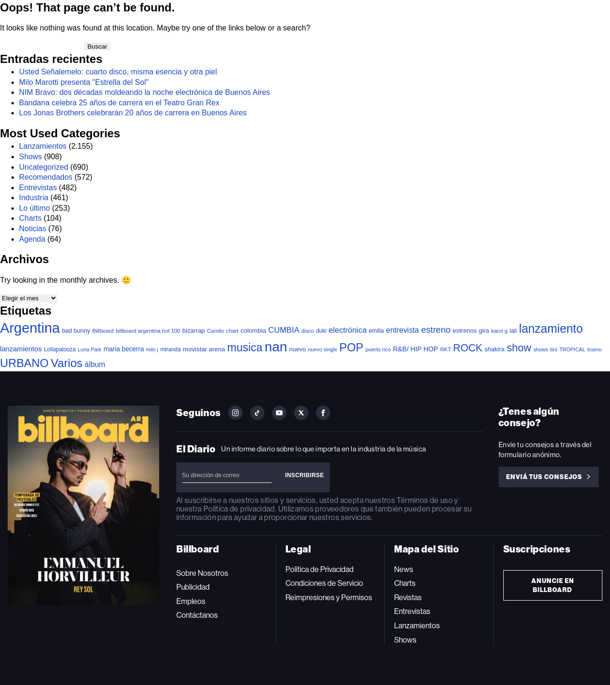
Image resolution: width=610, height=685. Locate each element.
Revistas (408, 597)
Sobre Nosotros (202, 573)
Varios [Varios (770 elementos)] (67, 363)
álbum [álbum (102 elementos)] (95, 364)
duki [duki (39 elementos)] (321, 330)
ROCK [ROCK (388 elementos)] (468, 348)
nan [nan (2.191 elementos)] (275, 346)
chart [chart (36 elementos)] (232, 330)
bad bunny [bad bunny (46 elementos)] (76, 330)
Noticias (32, 229)
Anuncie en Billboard (552, 585)
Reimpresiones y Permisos (328, 597)
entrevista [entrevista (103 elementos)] (402, 330)
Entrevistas (38, 188)
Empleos (190, 601)
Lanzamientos (43, 146)
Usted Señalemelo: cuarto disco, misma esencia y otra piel (118, 72)
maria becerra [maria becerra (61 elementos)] (123, 349)
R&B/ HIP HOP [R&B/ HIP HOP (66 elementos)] (415, 349)
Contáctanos (197, 615)
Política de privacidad (239, 508)
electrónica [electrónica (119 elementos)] (348, 330)
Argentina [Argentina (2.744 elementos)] (30, 328)
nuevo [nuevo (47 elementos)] (297, 349)
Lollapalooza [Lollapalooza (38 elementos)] (60, 349)
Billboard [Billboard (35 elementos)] (102, 330)
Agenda (32, 239)
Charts (30, 218)
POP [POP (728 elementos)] (351, 347)
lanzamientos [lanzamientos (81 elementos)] (21, 349)
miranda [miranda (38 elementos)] (170, 349)
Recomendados (45, 177)
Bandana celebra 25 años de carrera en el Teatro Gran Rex (119, 103)
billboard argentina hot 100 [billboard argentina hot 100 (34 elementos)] (148, 331)
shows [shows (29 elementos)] (540, 349)
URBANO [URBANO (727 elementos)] (24, 363)
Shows (30, 157)
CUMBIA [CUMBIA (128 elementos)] (283, 330)
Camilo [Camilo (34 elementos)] (215, 331)
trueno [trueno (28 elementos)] (594, 349)
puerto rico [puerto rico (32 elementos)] (378, 349)
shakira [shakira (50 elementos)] (495, 349)
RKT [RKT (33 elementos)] (445, 349)
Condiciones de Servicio (324, 583)
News (403, 569)
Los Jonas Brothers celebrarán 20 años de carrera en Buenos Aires (133, 113)
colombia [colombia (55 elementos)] (253, 330)
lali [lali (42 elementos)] (513, 330)
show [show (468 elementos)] (519, 348)
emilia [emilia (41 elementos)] (376, 330)
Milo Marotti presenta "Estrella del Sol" (84, 82)
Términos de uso (424, 500)
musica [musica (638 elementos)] (245, 347)
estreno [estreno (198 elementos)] (436, 330)
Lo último (34, 208)
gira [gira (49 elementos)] (484, 330)
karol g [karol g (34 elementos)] (499, 331)
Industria (33, 198)
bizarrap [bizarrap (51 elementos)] (194, 330)
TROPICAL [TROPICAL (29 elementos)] (572, 349)
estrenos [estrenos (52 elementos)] (465, 330)
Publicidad (193, 587)
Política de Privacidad (319, 569)
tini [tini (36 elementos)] (553, 349)
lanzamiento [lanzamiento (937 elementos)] (551, 328)
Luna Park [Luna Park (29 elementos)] (89, 349)
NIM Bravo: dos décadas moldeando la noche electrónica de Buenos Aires (144, 92)
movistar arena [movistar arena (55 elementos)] (204, 349)
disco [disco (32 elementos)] (308, 331)
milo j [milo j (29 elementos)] (152, 349)
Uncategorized (43, 167)
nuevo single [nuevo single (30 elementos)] (322, 349)
